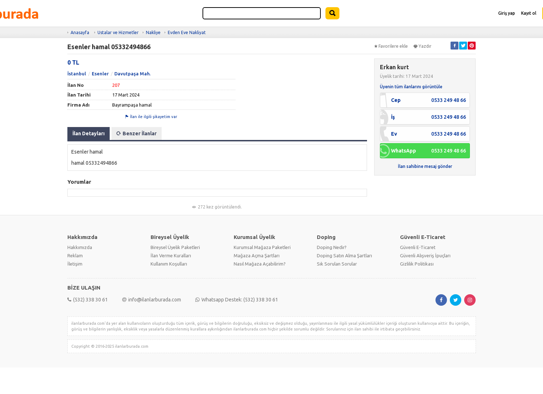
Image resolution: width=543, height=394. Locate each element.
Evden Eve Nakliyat (187, 32)
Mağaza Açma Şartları (257, 255)
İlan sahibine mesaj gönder (425, 166)
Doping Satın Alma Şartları (344, 255)
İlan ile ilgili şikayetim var (151, 116)
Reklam (75, 255)
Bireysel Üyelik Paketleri (175, 247)
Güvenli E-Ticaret (417, 247)
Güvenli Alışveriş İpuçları (425, 255)
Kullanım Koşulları (169, 263)
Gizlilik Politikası (417, 263)
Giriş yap (506, 13)
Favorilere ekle (391, 46)
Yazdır (423, 46)
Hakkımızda (79, 247)
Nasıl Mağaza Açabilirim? (260, 263)
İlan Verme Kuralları (171, 255)
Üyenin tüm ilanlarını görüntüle (411, 86)
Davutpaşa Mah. (132, 73)
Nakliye (153, 32)
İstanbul (76, 73)
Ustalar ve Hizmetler (118, 32)
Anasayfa (80, 32)
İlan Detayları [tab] (88, 133)
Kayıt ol (528, 13)
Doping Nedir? (332, 247)
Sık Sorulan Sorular (337, 263)
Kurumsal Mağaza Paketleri (262, 247)
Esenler (100, 73)
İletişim (74, 263)
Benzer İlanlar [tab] (136, 133)
